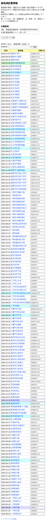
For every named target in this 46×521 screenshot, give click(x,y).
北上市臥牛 (15, 151)
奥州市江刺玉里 (17, 369)
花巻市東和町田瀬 (18, 129)
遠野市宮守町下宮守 (19, 176)
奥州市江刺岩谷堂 (18, 359)
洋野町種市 (15, 488)
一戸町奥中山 (16, 501)
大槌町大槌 (15, 435)
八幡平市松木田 (17, 321)
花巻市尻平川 (16, 120)
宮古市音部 (15, 98)
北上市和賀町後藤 (18, 145)
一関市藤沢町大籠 (18, 239)
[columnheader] (6, 50)
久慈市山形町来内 (18, 167)
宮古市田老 (15, 76)
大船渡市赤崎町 (17, 113)
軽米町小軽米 (16, 454)
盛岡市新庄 (15, 60)
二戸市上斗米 (16, 280)
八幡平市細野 (16, 325)
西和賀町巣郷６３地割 (19, 407)
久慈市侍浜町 (16, 154)
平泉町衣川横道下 (18, 425)
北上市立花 (15, 148)
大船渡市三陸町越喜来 (19, 107)
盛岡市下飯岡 (16, 57)
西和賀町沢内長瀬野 (19, 413)
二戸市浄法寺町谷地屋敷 (20, 302)
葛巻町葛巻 (15, 397)
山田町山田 (15, 441)
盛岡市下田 (15, 53)
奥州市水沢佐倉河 (18, 340)
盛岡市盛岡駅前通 (18, 63)
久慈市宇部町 (16, 161)
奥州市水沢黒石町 (18, 350)
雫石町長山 (15, 388)
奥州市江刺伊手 (17, 353)
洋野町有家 (15, 485)
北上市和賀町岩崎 (18, 139)
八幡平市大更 (16, 309)
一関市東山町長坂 (18, 227)
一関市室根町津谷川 (19, 205)
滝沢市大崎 (15, 381)
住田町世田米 (16, 429)
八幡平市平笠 (16, 315)
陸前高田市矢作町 (18, 252)
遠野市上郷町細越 (18, 170)
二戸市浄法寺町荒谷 (19, 299)
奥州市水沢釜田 (17, 347)
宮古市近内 (15, 88)
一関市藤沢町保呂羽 (19, 236)
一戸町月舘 (15, 511)
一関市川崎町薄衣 (18, 214)
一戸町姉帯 (15, 504)
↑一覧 (12, 37)
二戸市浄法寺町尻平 (19, 287)
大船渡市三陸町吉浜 (19, 101)
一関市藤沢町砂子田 (19, 246)
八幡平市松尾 (16, 318)
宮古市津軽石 (16, 69)
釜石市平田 (15, 265)
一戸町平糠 (15, 507)
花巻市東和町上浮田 (19, 123)
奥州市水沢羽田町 (18, 343)
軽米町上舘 (15, 451)
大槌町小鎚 (15, 438)
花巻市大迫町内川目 (19, 117)
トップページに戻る (9, 519)
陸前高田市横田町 (18, 249)
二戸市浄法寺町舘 (18, 296)
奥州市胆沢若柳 (17, 378)
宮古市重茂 (15, 91)
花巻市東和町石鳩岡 (19, 135)
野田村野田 (15, 463)
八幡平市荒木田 (17, 328)
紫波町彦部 (15, 403)
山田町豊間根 (16, 444)
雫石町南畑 (15, 384)
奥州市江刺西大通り (19, 372)
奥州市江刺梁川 (17, 362)
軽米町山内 (15, 457)
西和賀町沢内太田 (18, 410)
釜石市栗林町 (16, 268)
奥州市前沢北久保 (18, 337)
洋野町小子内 (16, 479)
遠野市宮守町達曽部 (19, 189)
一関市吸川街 (16, 195)
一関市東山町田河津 (19, 224)
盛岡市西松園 (16, 66)
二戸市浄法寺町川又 (19, 290)
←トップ (5, 37)
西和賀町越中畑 (17, 416)
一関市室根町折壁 (18, 198)
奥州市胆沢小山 (17, 375)
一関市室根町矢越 (18, 211)
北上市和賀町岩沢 (18, 142)
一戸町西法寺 (16, 514)
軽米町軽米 (15, 460)
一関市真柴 (15, 230)
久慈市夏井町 (16, 157)
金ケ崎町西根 (16, 419)
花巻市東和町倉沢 (18, 126)
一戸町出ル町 (16, 498)
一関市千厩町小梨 (18, 192)
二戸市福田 (15, 306)
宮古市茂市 (15, 85)
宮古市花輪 (15, 82)
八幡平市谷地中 (17, 334)
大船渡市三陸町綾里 (19, 104)
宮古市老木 (15, 79)
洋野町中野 (15, 466)
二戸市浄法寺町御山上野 (20, 293)
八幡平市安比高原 (18, 312)
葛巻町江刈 (15, 394)
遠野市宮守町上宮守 (19, 173)
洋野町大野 (15, 470)
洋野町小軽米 (16, 482)
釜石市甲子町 (16, 271)
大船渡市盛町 (16, 110)
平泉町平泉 (15, 422)
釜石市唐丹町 (16, 255)
